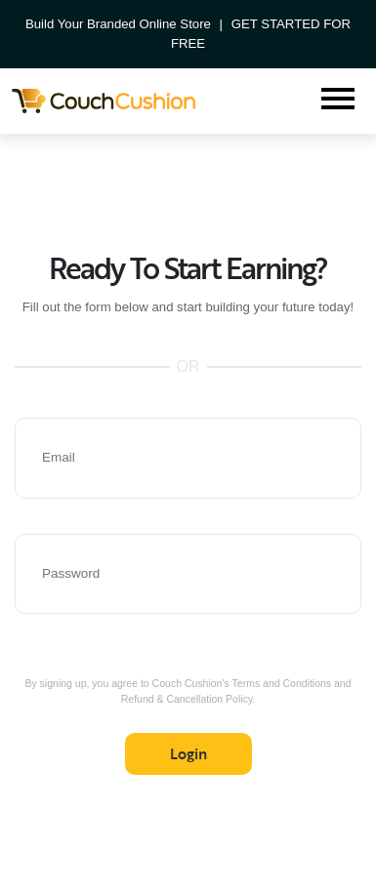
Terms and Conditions (282, 683)
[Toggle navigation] (338, 101)
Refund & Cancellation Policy (187, 699)
